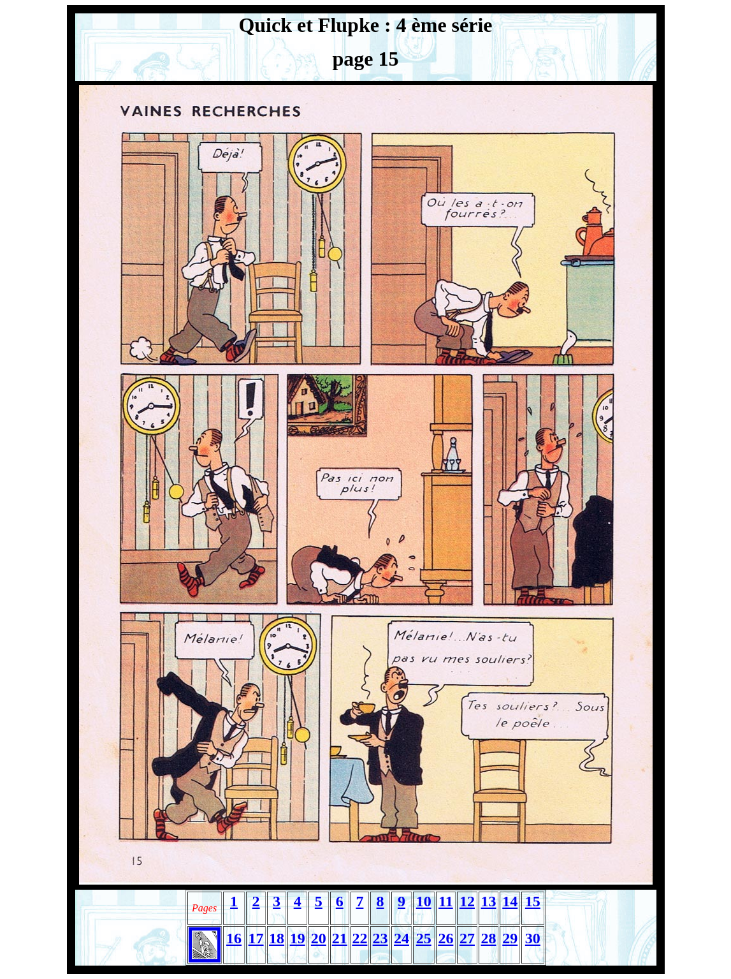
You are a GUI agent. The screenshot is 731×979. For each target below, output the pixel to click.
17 (256, 938)
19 (297, 938)
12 (467, 901)
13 (488, 901)
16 (234, 938)
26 (445, 938)
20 (318, 938)
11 (445, 901)
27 (467, 938)
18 (276, 938)
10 (423, 901)
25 (423, 938)
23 (380, 938)
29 (509, 938)
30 (532, 938)
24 (401, 938)
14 (509, 901)
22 (359, 938)
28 (488, 938)
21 (339, 938)
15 (532, 901)
